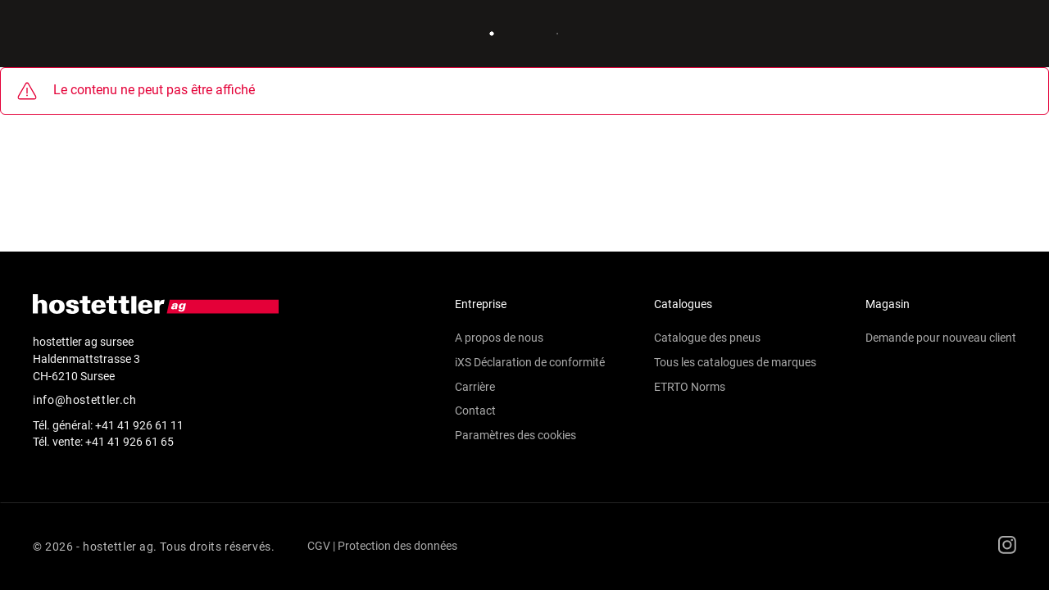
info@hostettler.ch (85, 399)
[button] (530, 411)
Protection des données (397, 545)
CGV (318, 545)
